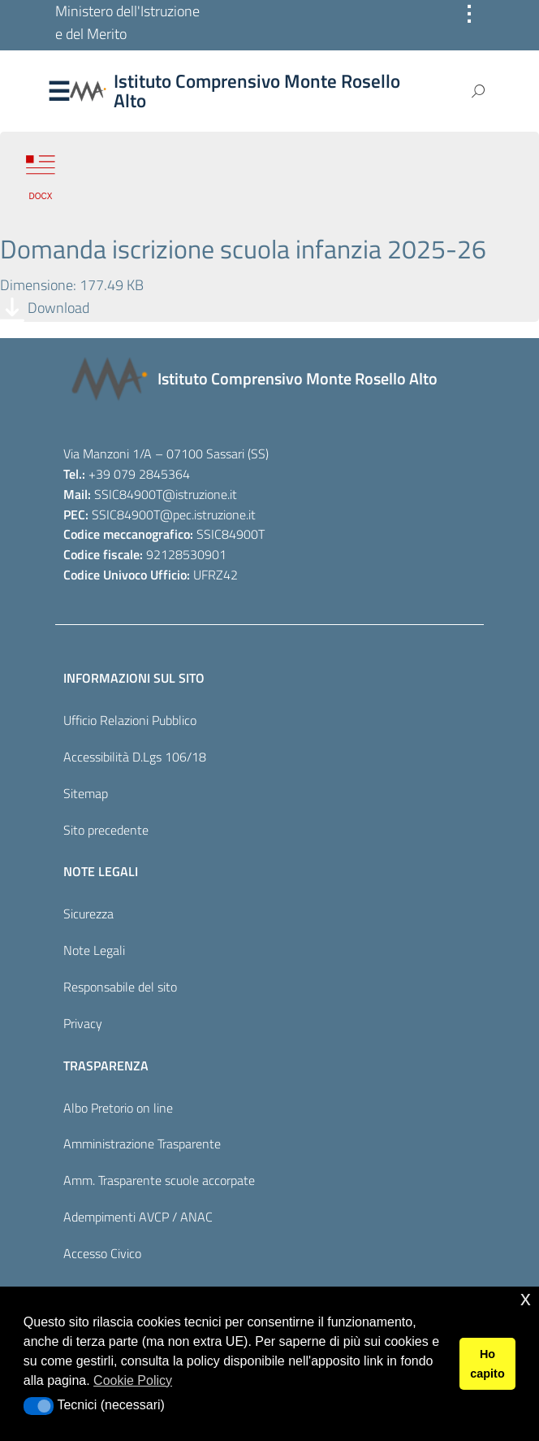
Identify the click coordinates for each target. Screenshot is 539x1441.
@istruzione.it (199, 494)
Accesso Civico (102, 1253)
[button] (39, 1406)
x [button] (525, 1298)
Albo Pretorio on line (118, 1108)
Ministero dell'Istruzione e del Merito (127, 22)
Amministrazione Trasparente (142, 1143)
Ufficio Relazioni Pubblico (129, 720)
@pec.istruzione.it (208, 514)
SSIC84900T (128, 494)
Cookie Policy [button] (132, 1380)
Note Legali (94, 950)
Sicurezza (88, 913)
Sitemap (85, 793)
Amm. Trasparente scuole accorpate (159, 1180)
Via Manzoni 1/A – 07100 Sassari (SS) (166, 453)
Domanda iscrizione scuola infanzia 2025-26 (243, 248)
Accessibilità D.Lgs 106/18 (134, 756)
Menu (58, 92)
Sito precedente (106, 830)
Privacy (82, 1023)
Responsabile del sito (120, 986)
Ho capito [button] (487, 1364)
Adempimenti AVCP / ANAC (138, 1216)
